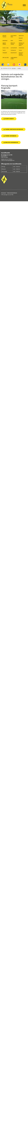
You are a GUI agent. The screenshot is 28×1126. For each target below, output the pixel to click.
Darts (12, 40)
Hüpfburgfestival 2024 (14, 58)
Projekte (19, 68)
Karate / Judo (5, 47)
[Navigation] (24, 5)
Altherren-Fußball (13, 43)
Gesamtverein (14, 52)
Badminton (21, 35)
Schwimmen (21, 47)
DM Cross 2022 (6, 57)
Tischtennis (13, 50)
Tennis (4, 50)
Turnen (20, 50)
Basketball (5, 40)
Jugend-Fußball (4, 43)
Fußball (20, 40)
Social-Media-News (14, 36)
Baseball (21, 38)
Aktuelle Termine (4, 36)
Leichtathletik (14, 47)
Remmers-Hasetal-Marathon (21, 54)
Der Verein (14, 68)
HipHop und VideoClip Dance (21, 44)
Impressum (3, 192)
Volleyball (5, 52)
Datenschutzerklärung (12, 192)
